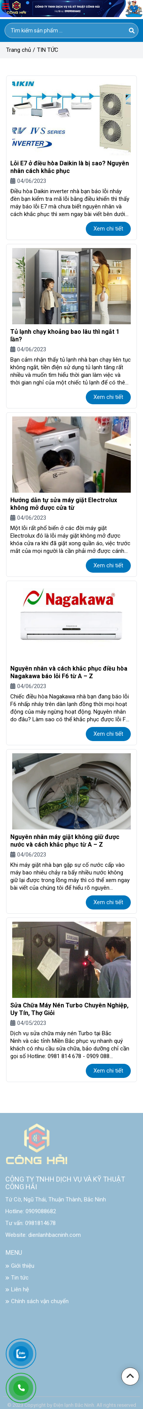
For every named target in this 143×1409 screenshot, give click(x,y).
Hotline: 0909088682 (30, 1214)
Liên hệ (17, 1292)
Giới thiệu (19, 1269)
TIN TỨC (47, 49)
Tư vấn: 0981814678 (30, 1226)
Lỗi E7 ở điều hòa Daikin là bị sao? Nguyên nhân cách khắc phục (69, 167)
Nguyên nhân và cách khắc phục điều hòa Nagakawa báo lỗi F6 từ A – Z (68, 672)
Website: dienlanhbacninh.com (43, 1238)
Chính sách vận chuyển (37, 1304)
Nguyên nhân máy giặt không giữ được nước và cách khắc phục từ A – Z (64, 840)
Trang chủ (18, 49)
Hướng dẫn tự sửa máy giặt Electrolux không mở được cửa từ (63, 503)
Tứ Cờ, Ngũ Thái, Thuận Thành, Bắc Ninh (55, 1202)
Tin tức (17, 1281)
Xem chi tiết (108, 228)
